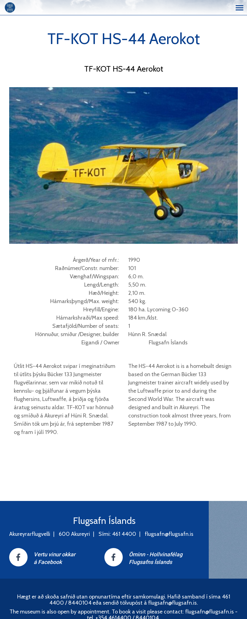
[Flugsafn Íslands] (10, 7)
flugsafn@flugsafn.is (169, 534)
